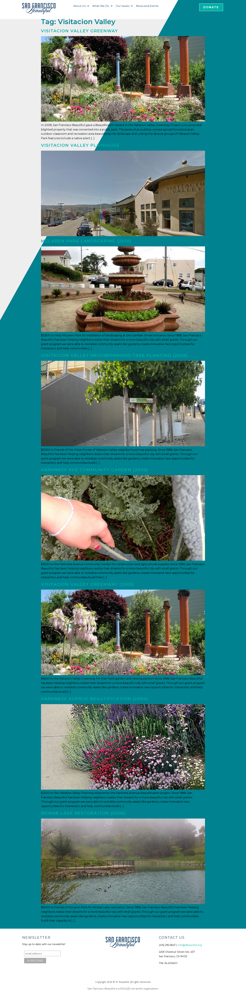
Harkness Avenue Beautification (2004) (94, 698)
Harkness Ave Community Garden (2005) (94, 469)
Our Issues (124, 6)
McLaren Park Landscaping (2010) (86, 241)
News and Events (147, 6)
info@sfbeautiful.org (190, 945)
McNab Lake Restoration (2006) (83, 813)
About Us (81, 6)
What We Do (102, 6)
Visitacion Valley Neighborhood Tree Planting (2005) (114, 355)
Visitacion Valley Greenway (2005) (87, 584)
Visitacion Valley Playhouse (80, 145)
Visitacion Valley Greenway (79, 30)
